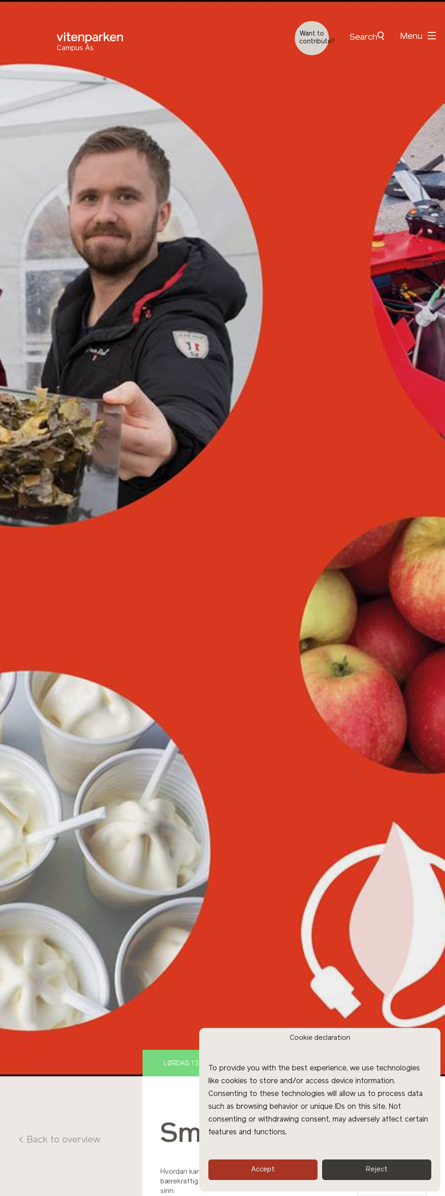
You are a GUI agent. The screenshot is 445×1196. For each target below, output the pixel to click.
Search (367, 37)
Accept (263, 1169)
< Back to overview (59, 1140)
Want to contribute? (314, 38)
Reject (376, 1169)
